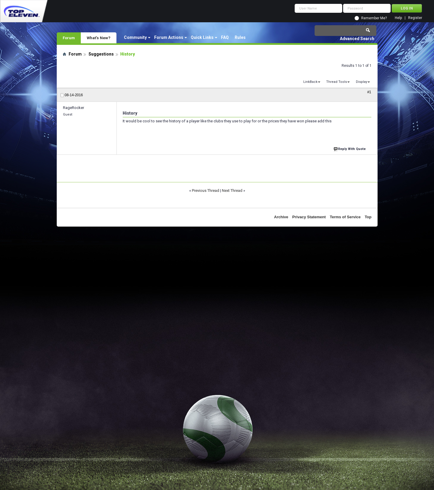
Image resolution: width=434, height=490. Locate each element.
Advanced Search (357, 38)
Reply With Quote (350, 148)
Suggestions (101, 54)
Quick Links (202, 37)
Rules (240, 37)
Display (361, 82)
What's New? (99, 37)
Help (398, 18)
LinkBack (310, 82)
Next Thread (232, 190)
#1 (369, 92)
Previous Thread (205, 190)
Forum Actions (168, 37)
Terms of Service (345, 217)
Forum (69, 37)
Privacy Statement (309, 217)
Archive (281, 217)
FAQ (225, 37)
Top (368, 217)
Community (135, 37)
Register (415, 18)
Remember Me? (374, 18)
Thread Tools (336, 82)
